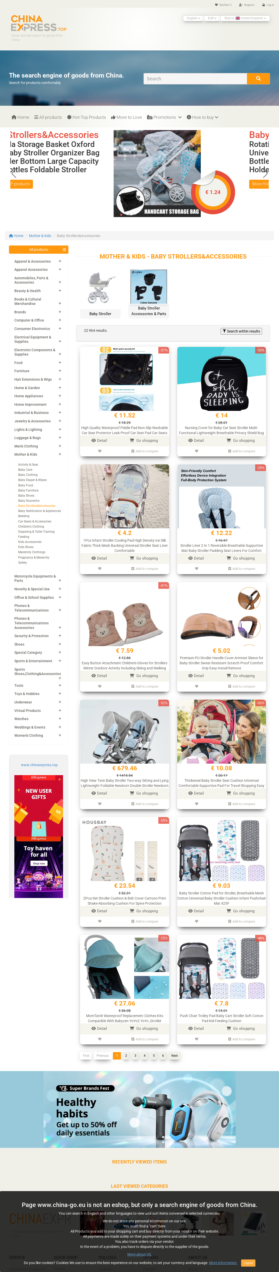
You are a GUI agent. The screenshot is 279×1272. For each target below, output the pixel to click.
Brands (20, 312)
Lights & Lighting (28, 429)
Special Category (28, 652)
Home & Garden (27, 388)
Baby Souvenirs (28, 501)
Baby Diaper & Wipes (32, 480)
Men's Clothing (26, 446)
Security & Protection (31, 636)
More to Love (126, 117)
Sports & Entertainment (33, 661)
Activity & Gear (28, 464)
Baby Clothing (28, 475)
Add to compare (144, 451)
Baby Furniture (28, 490)
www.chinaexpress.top (39, 765)
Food (18, 363)
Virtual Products (27, 711)
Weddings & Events (29, 727)
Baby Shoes (26, 495)
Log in (268, 5)
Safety (22, 562)
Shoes (19, 644)
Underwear (23, 702)
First (86, 1055)
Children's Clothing (31, 526)
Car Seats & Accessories (34, 521)
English (193, 18)
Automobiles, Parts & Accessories (31, 280)
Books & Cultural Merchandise (27, 301)
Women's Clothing (28, 735)
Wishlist (223, 5)
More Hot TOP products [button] (38, 183)
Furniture (21, 371)
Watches (21, 719)
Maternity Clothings (31, 552)
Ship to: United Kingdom (245, 18)
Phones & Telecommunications (31, 608)
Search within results (241, 331)
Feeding (23, 537)
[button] (265, 173)
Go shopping (144, 440)
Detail (99, 440)
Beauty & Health (27, 291)
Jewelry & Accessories (32, 421)
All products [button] (38, 250)
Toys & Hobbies (26, 694)
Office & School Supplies (34, 597)
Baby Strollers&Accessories (36, 506)
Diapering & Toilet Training (36, 531)
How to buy (202, 117)
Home (20, 117)
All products (48, 117)
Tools (18, 685)
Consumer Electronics (32, 329)
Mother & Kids (40, 236)
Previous (103, 1055)
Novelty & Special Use (32, 589)
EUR (212, 18)
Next (174, 1055)
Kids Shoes (26, 547)
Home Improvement (30, 404)
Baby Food (25, 485)
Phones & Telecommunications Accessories (31, 622)
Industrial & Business (31, 413)
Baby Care (25, 470)
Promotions (164, 117)
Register (247, 5)
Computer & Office (29, 320)
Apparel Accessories (31, 270)
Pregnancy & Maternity (33, 557)
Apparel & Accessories (32, 261)
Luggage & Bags (27, 438)
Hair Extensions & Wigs (33, 379)
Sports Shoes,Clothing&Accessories (37, 671)
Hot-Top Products (86, 117)
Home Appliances (28, 396)
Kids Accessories (30, 542)
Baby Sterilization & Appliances (39, 511)
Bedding (23, 516)
